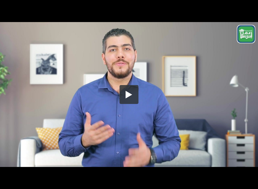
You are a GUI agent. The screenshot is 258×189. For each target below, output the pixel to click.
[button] (129, 94)
